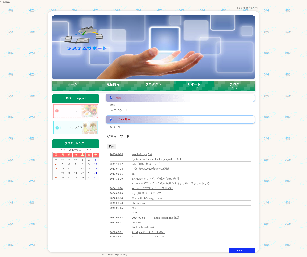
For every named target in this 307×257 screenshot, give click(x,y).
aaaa (134, 212)
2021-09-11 (116, 237)
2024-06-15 (116, 207)
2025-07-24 (116, 168)
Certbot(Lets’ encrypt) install (148, 198)
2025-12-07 (116, 163)
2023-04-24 (116, 154)
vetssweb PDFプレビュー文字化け (152, 188)
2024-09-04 (116, 198)
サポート (194, 86)
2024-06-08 (138, 217)
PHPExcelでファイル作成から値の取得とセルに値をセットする (171, 183)
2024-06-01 (116, 222)
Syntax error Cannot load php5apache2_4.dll (157, 159)
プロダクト (153, 86)
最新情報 (113, 86)
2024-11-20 (116, 188)
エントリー (123, 119)
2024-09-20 (116, 193)
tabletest (136, 222)
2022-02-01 (116, 232)
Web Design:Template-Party (114, 254)
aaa (134, 207)
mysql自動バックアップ (146, 193)
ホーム (72, 86)
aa (133, 173)
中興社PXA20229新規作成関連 (150, 168)
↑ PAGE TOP (242, 250)
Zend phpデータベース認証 (148, 232)
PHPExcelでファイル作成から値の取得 (155, 178)
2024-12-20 (116, 178)
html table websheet (143, 227)
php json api (139, 202)
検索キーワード (118, 136)
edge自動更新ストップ (145, 163)
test (76, 110)
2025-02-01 (116, 173)
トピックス (76, 127)
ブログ (234, 86)
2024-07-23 (116, 202)
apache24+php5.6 (142, 154)
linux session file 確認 (166, 217)
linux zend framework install (148, 237)
